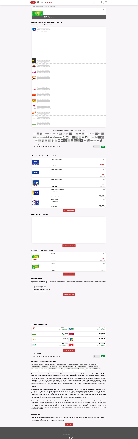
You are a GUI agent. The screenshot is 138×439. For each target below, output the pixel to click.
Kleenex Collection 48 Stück (40, 288)
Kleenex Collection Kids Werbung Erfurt (66, 366)
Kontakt (64, 434)
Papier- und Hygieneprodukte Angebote (93, 368)
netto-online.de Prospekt (93, 364)
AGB (69, 433)
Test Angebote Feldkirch (36, 366)
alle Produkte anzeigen (69, 210)
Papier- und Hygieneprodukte (38, 6)
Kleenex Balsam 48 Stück (40, 286)
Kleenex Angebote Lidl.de (93, 366)
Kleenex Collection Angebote (50, 364)
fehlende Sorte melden (69, 294)
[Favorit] (103, 9)
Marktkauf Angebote (83, 364)
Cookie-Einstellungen (71, 434)
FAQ (67, 434)
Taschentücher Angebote (44, 370)
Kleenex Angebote (35, 370)
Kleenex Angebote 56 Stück (68, 370)
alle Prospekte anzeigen (69, 245)
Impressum (66, 433)
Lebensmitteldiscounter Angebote (37, 364)
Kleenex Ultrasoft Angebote (73, 364)
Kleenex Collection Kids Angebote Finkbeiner (39, 368)
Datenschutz (72, 433)
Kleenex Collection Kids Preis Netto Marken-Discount (74, 368)
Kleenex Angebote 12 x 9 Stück (55, 370)
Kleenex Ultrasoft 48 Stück (40, 291)
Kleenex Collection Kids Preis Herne (81, 366)
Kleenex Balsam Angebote (61, 364)
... (45, 6)
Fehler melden (69, 424)
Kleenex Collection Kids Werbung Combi (56, 368)
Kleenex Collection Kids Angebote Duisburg (49, 366)
